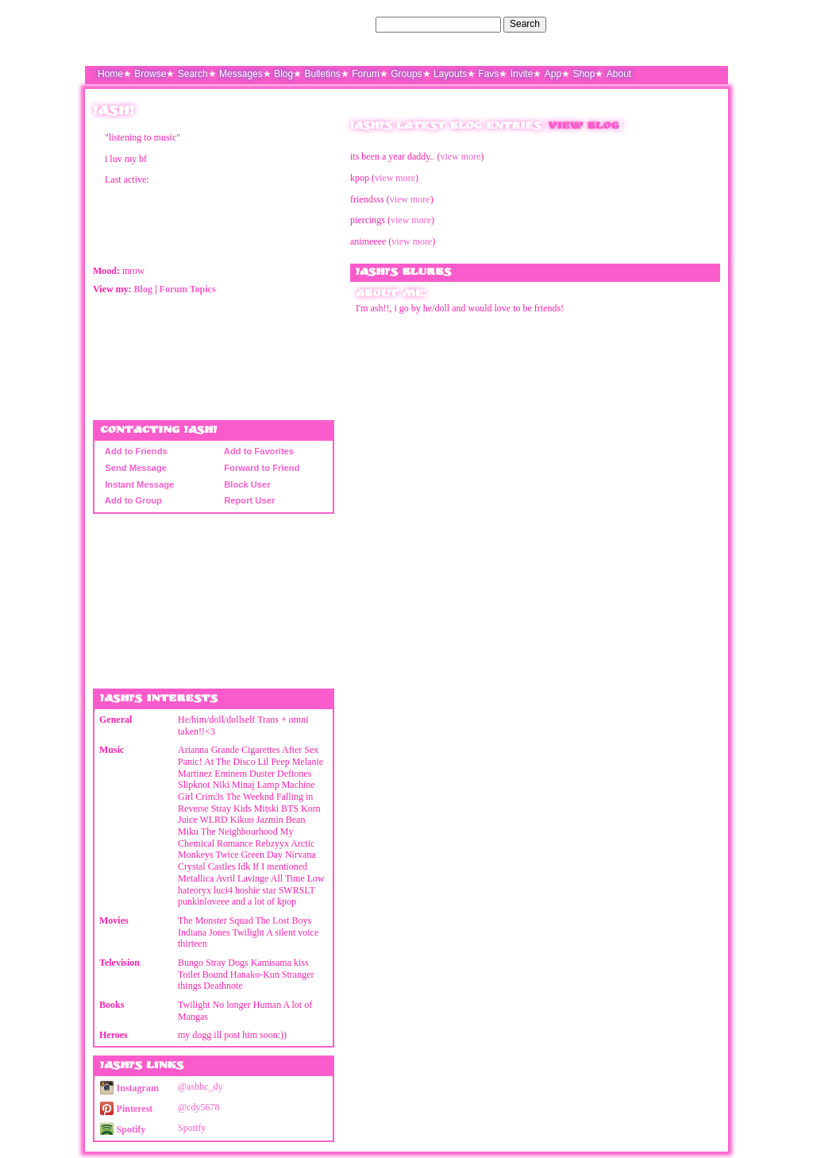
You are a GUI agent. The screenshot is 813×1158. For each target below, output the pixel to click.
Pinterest (126, 1108)
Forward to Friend (259, 468)
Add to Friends (134, 451)
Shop (583, 73)
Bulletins (323, 73)
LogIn (669, 23)
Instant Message (137, 484)
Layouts (450, 73)
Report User (247, 500)
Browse (150, 73)
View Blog (584, 126)
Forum (366, 73)
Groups (406, 73)
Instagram (129, 1088)
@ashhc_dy (200, 1086)
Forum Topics (188, 289)
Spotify (122, 1129)
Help (639, 23)
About (619, 73)
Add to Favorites (256, 451)
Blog (283, 73)
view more (461, 156)
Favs (488, 73)
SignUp (704, 23)
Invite (522, 73)
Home (110, 73)
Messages (241, 73)
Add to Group (131, 500)
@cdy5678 (198, 1107)
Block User (245, 484)
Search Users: (342, 23)
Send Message (133, 468)
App (553, 73)
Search (525, 23)
